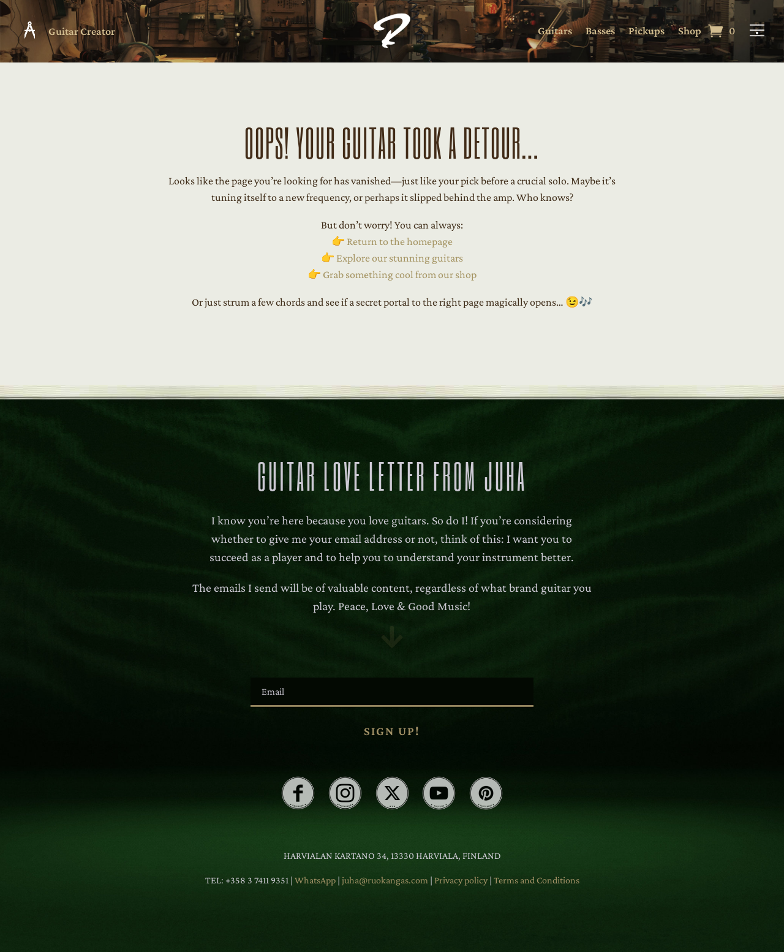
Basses (600, 31)
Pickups (646, 31)
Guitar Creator (81, 31)
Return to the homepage (400, 241)
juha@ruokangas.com (386, 880)
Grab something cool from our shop (400, 274)
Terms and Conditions (536, 880)
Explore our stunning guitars (399, 258)
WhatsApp (315, 880)
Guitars (555, 31)
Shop (689, 31)
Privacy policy (461, 880)
